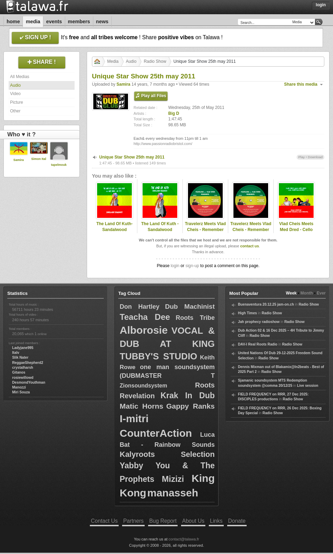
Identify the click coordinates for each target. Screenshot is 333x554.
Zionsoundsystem (143, 386)
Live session (307, 385)
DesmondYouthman (28, 382)
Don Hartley (139, 306)
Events (54, 21)
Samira (18, 160)
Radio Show (155, 61)
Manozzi (19, 387)
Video (15, 93)
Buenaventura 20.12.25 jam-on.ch (266, 304)
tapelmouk (59, 165)
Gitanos (18, 372)
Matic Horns (141, 406)
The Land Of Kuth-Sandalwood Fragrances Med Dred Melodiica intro (114, 232)
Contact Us (104, 521)
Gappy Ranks (190, 406)
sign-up (192, 265)
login (175, 265)
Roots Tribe (195, 317)
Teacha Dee (145, 317)
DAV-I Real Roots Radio (258, 344)
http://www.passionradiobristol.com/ (163, 144)
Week (291, 293)
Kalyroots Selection (167, 454)
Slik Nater (20, 357)
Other (15, 111)
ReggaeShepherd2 (27, 363)
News (102, 21)
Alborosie (144, 330)
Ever (321, 293)
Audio (15, 85)
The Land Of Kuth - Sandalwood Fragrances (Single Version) (160, 232)
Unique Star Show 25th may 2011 (131, 157)
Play (301, 157)
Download (315, 157)
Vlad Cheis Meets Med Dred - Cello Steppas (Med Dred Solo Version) (296, 232)
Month (306, 293)
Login (321, 4)
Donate (237, 521)
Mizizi (173, 479)
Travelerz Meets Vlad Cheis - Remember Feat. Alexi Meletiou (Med (205, 232)
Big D (173, 113)
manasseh (172, 492)
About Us (193, 521)
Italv (15, 353)
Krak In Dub (188, 395)
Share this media (300, 84)
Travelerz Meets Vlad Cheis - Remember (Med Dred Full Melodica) (250, 232)
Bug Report (163, 521)
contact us (249, 246)
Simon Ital (38, 159)
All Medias (19, 76)
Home (13, 21)
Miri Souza (21, 392)
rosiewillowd (22, 378)
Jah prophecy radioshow (259, 322)
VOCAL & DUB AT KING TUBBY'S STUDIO (167, 343)
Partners (133, 521)
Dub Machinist (190, 306)
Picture (16, 102)
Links (216, 521)
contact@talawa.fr (184, 539)
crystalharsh (22, 367)
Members (79, 21)
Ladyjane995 (22, 348)
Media (33, 21)
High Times (247, 313)
